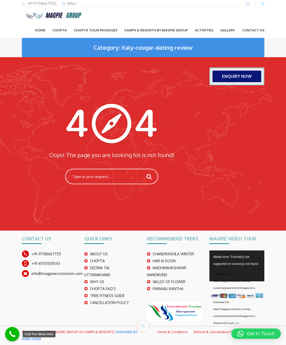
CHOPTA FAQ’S (103, 289)
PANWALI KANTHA (168, 289)
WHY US (97, 282)
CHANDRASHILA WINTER (173, 254)
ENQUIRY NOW (237, 76)
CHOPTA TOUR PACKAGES (95, 30)
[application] (236, 265)
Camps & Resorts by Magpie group (156, 30)
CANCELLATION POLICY (109, 302)
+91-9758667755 (46, 253)
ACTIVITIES (204, 30)
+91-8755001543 (45, 263)
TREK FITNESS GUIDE (107, 295)
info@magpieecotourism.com (57, 273)
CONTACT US (253, 30)
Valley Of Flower (169, 282)
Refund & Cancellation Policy (216, 332)
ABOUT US (99, 254)
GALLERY (227, 30)
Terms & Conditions (172, 332)
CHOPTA (59, 30)
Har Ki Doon (164, 261)
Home (40, 30)
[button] (256, 334)
